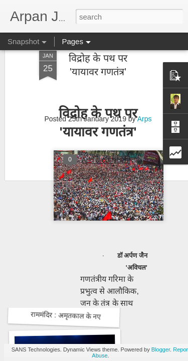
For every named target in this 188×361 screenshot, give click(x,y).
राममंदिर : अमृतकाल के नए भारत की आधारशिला (95, 316)
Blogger (160, 349)
